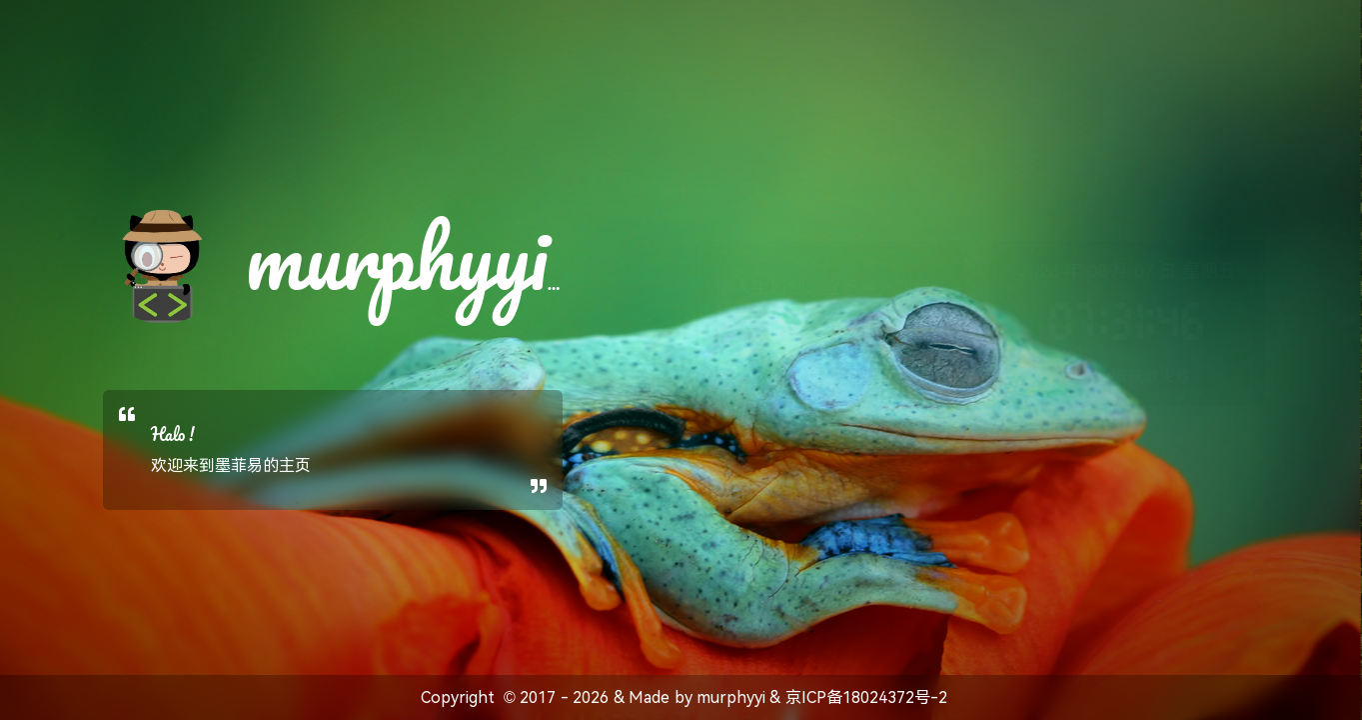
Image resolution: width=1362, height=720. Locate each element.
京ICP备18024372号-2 (866, 697)
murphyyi (730, 697)
